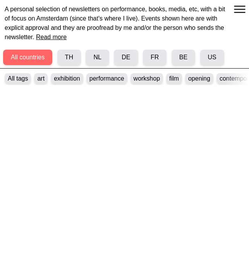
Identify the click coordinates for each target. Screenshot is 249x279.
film (174, 78)
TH (69, 57)
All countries (28, 57)
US (212, 57)
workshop (147, 78)
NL (97, 57)
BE (183, 57)
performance (106, 78)
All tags (18, 78)
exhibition (67, 78)
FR (155, 57)
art (41, 78)
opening (199, 78)
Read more (51, 37)
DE (126, 57)
